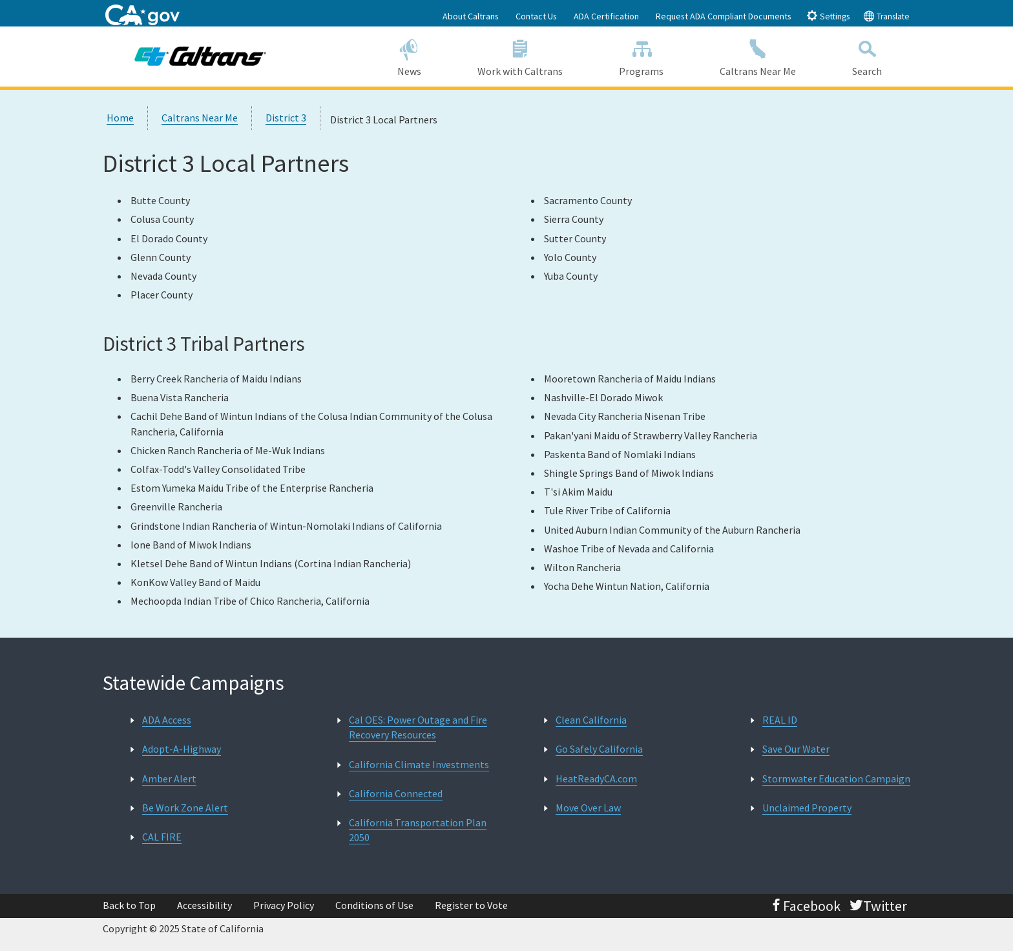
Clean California (591, 719)
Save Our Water (796, 748)
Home (120, 117)
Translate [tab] (886, 16)
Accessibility (204, 905)
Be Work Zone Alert (185, 807)
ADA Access (166, 719)
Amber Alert (169, 778)
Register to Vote (471, 905)
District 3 (286, 117)
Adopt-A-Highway (181, 748)
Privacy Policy (283, 905)
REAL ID (779, 719)
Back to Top (129, 905)
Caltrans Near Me (758, 56)
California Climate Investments (419, 764)
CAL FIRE (162, 836)
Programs (641, 56)
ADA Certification (606, 16)
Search (867, 56)
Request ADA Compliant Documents (723, 16)
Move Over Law (588, 807)
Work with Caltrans (519, 56)
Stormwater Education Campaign (836, 778)
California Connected (396, 793)
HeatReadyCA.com (596, 778)
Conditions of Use (374, 905)
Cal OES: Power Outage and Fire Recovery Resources (418, 727)
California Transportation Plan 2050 (417, 830)
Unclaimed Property (806, 807)
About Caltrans (471, 16)
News (409, 56)
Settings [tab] (828, 16)
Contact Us (536, 16)
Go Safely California (599, 748)
